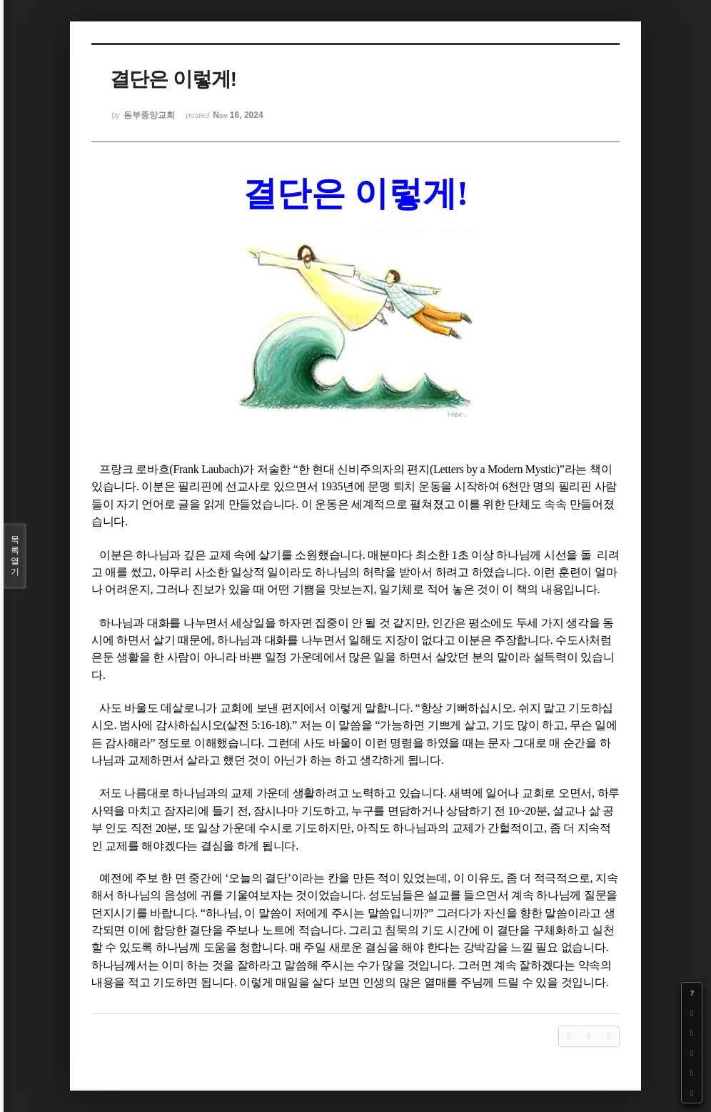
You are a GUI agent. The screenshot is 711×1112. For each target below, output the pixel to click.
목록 (15, 556)
